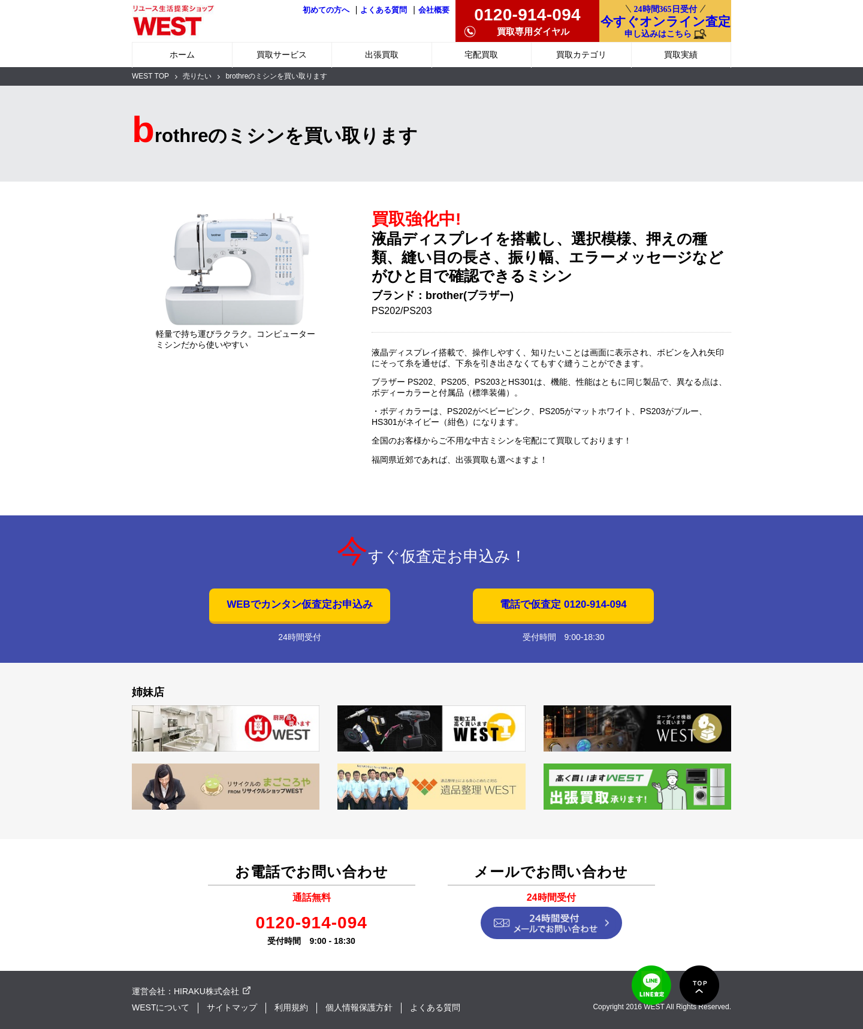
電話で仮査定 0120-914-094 (563, 604)
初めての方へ (326, 10)
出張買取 (382, 54)
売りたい (197, 76)
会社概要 (433, 10)
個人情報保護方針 (359, 1007)
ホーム (182, 54)
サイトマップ (232, 1007)
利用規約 (291, 1007)
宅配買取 (481, 54)
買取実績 (681, 54)
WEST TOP (150, 76)
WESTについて (160, 1007)
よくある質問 (383, 10)
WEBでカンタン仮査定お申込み (299, 604)
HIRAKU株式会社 (206, 991)
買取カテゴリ (581, 54)
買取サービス (282, 54)
